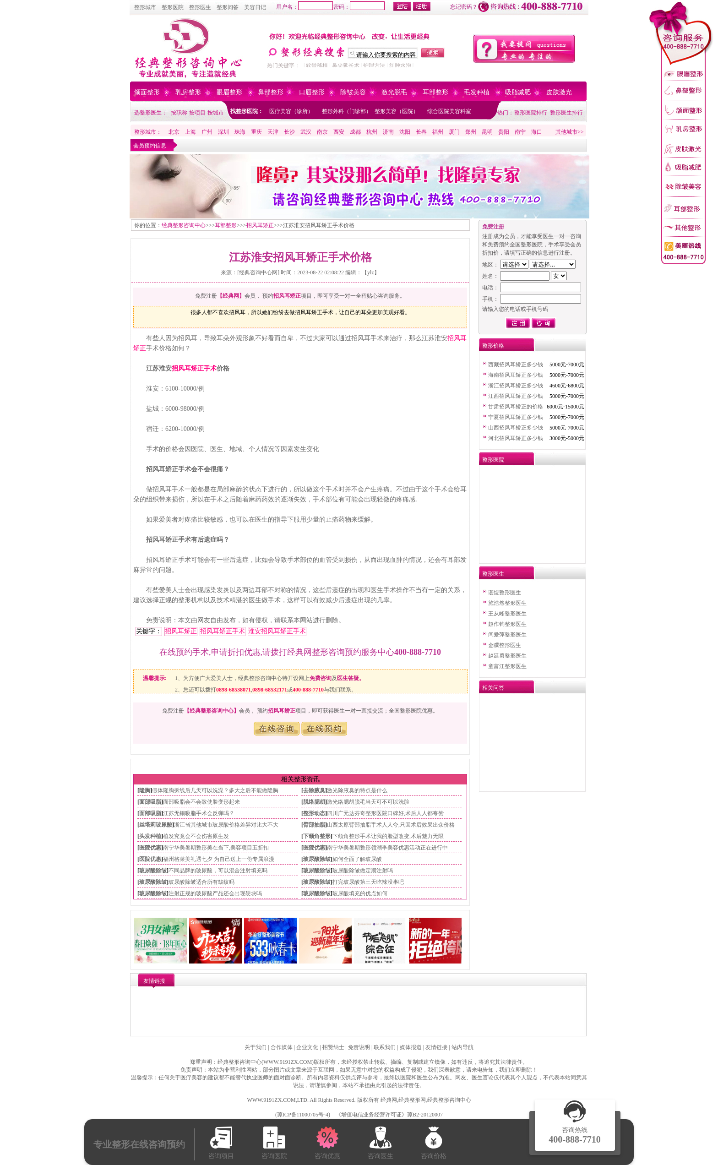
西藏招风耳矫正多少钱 (515, 364)
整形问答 (228, 7)
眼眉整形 (229, 92)
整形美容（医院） (397, 111)
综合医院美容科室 (449, 111)
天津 (272, 132)
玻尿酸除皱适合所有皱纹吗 (201, 882)
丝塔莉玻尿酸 (155, 825)
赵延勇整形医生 (507, 656)
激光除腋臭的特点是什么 (357, 790)
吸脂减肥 (518, 92)
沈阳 (404, 132)
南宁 (520, 132)
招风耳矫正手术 (194, 368)
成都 (355, 132)
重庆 (256, 132)
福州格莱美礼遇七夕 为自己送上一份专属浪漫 (218, 859)
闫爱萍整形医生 (507, 634)
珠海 (239, 132)
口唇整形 (312, 92)
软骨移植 (317, 65)
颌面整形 (147, 92)
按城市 (215, 112)
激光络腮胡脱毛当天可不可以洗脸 (368, 802)
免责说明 (359, 1047)
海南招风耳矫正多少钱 (515, 375)
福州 (437, 132)
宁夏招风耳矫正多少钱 (515, 417)
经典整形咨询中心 (184, 225)
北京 (174, 132)
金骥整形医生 (504, 645)
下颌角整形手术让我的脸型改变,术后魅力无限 (388, 836)
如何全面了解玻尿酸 (357, 859)
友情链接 (436, 1047)
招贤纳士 (333, 1047)
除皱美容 (353, 92)
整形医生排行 (566, 112)
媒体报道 (411, 1047)
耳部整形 (435, 92)
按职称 (179, 112)
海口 (536, 132)
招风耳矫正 (260, 225)
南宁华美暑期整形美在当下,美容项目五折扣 (216, 847)
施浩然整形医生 (507, 603)
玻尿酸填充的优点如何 (359, 893)
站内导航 (462, 1047)
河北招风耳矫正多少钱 (515, 438)
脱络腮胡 (314, 802)
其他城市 (566, 132)
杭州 (371, 132)
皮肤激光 (559, 92)
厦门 (454, 132)
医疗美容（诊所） (291, 111)
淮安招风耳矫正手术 (277, 631)
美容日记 (255, 7)
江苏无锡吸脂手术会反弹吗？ (198, 813)
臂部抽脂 (314, 825)
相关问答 (493, 688)
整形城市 (145, 7)
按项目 (197, 112)
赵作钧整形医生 (507, 624)
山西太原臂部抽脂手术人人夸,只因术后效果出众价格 (391, 825)
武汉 (305, 132)
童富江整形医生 (507, 666)
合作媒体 (282, 1047)
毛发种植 (477, 92)
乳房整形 (188, 92)
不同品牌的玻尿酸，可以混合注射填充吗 (218, 870)
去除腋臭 (314, 790)
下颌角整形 (317, 836)
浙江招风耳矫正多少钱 (515, 385)
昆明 (487, 132)
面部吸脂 (150, 802)
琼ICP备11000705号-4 (302, 1114)
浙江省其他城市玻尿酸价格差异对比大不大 (226, 825)
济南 (388, 132)
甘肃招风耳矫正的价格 (515, 406)
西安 (338, 132)
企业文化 (307, 1047)
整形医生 (200, 7)
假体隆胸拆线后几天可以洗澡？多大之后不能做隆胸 (215, 790)
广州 (206, 132)
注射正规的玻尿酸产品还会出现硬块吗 (215, 893)
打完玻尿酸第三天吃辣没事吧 (368, 882)
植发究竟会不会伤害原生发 (196, 836)
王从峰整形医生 (507, 613)
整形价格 (493, 346)
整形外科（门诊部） (346, 111)
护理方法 (374, 65)
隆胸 (144, 790)
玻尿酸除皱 (317, 859)
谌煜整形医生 (504, 592)
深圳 (223, 132)
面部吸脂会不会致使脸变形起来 (201, 802)
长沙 (289, 132)
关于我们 (256, 1047)
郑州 (470, 132)
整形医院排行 (530, 112)
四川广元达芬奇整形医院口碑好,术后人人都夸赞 (385, 813)
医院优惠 (150, 847)
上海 (190, 132)
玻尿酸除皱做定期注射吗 (362, 870)
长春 (421, 132)
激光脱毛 (394, 92)
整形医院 (173, 7)
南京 (322, 132)
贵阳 (503, 132)
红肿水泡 (400, 65)
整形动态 (314, 813)
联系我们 (385, 1047)
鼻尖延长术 (345, 65)
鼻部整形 (270, 92)
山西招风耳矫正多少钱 (515, 428)
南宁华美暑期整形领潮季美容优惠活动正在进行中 (387, 847)
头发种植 (150, 836)
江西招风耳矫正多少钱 (515, 396)
